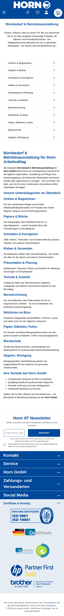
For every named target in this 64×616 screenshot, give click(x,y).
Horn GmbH (14, 472)
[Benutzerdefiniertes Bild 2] (32, 532)
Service (10, 463)
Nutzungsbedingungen (41, 441)
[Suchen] (27, 12)
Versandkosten (50, 603)
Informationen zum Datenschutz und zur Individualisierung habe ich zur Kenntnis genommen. (33, 445)
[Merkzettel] (38, 12)
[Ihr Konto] (47, 13)
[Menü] (4, 12)
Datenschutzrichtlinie (22, 441)
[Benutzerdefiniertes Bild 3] (32, 550)
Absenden (44, 432)
